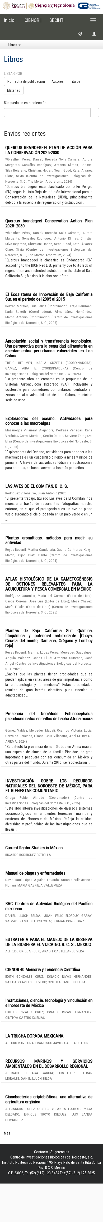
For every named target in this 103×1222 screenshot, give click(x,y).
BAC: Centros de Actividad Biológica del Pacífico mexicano (48, 906)
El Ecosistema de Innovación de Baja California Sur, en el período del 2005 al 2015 (48, 297)
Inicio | (10, 20)
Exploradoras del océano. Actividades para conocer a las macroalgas (48, 421)
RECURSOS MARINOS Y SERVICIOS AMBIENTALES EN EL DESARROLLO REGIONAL (48, 1064)
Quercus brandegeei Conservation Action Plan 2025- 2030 (48, 223)
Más (7, 1133)
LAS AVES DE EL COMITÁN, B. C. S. (36, 486)
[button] (80, 33)
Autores (58, 81)
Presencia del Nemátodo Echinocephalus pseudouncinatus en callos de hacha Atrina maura (48, 716)
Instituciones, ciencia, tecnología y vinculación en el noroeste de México (48, 1003)
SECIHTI (56, 20)
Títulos (75, 81)
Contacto (41, 1152)
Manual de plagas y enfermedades (35, 873)
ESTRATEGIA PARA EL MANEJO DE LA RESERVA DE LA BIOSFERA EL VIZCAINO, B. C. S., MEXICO (48, 942)
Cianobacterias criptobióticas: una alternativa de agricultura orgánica (48, 1099)
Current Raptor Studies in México (34, 847)
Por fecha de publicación (26, 81)
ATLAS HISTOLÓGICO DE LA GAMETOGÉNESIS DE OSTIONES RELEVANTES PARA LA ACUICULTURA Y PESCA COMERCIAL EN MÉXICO (48, 583)
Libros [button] (14, 45)
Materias (13, 90)
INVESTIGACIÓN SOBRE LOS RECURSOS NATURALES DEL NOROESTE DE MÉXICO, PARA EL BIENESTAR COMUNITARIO (48, 785)
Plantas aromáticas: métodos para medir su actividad (48, 540)
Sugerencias (59, 1152)
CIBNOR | (33, 20)
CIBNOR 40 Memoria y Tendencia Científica (42, 969)
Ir (95, 112)
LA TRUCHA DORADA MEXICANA (34, 1036)
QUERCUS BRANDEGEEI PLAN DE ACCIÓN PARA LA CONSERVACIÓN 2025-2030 (48, 150)
